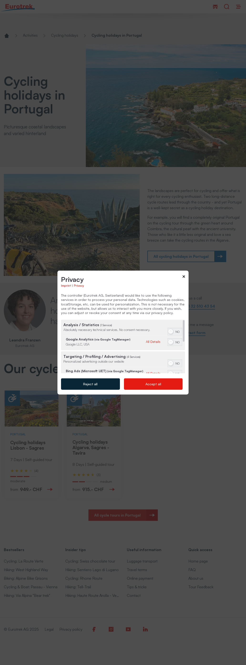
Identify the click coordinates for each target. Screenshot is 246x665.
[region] (123, 346)
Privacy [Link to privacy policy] (79, 285)
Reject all (90, 384)
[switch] (175, 331)
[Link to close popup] (184, 277)
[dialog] (123, 332)
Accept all (153, 384)
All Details (153, 341)
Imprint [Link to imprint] (66, 285)
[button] (170, 331)
